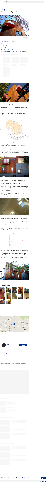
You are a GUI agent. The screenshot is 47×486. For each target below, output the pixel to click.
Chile (15, 41)
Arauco (8, 51)
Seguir (23, 345)
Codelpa (16, 51)
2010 (5, 47)
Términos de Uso (21, 477)
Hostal (2, 41)
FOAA (8, 43)
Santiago (21, 358)
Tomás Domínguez (10, 49)
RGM (18, 51)
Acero (7, 353)
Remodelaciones (8, 358)
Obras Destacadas (4, 355)
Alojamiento (22, 355)
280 (5, 45)
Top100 (26, 358)
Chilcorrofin (12, 51)
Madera (3, 353)
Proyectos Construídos (18, 353)
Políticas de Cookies (10, 479)
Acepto (43, 478)
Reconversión (7, 41)
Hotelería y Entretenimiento (13, 355)
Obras (11, 353)
